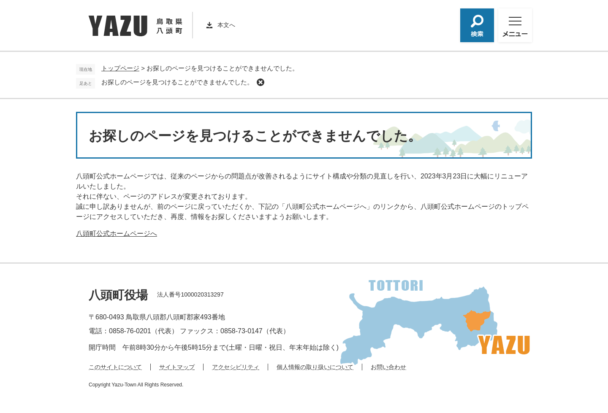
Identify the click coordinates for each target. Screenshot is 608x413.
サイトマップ (177, 367)
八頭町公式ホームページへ (116, 233)
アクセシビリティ (235, 367)
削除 (260, 82)
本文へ (226, 25)
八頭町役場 (118, 295)
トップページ (120, 68)
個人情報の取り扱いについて (315, 367)
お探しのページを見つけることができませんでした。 (177, 82)
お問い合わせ (388, 367)
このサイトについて (115, 367)
